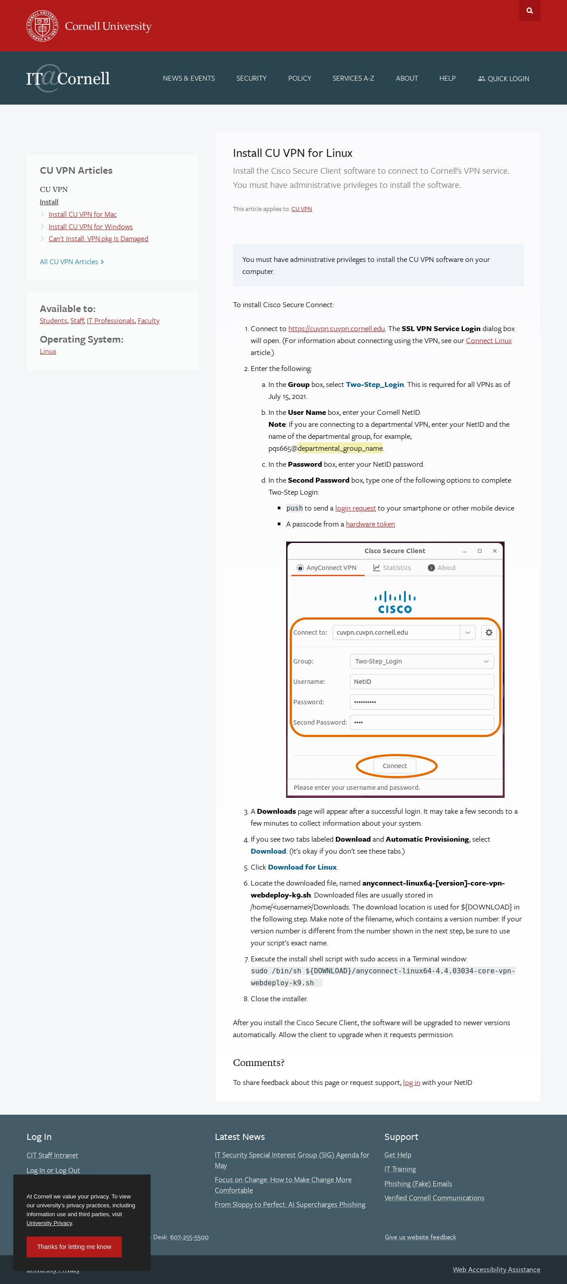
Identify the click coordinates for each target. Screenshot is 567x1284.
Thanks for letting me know (74, 1246)
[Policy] (300, 78)
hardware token (370, 523)
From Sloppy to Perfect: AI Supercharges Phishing (290, 1204)
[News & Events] (189, 78)
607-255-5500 (189, 1236)
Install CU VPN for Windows (91, 226)
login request (355, 507)
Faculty (148, 320)
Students (53, 320)
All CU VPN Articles (69, 261)
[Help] (448, 78)
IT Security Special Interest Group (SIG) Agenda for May (292, 1160)
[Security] (251, 78)
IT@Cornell (68, 78)
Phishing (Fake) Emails (418, 1183)
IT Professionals (111, 320)
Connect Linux (489, 340)
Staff (77, 320)
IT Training (400, 1168)
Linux (48, 351)
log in (411, 1082)
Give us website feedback (420, 1236)
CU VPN (301, 208)
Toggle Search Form (529, 10)
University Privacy (49, 1223)
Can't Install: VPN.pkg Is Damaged (98, 238)
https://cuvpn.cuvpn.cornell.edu (336, 328)
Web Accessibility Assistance (496, 1269)
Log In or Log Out (53, 1170)
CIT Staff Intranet (52, 1155)
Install (49, 201)
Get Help (398, 1154)
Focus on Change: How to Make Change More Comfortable (283, 1184)
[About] (407, 78)
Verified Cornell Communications (434, 1197)
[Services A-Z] (353, 78)
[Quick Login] (503, 78)
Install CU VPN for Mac (83, 214)
